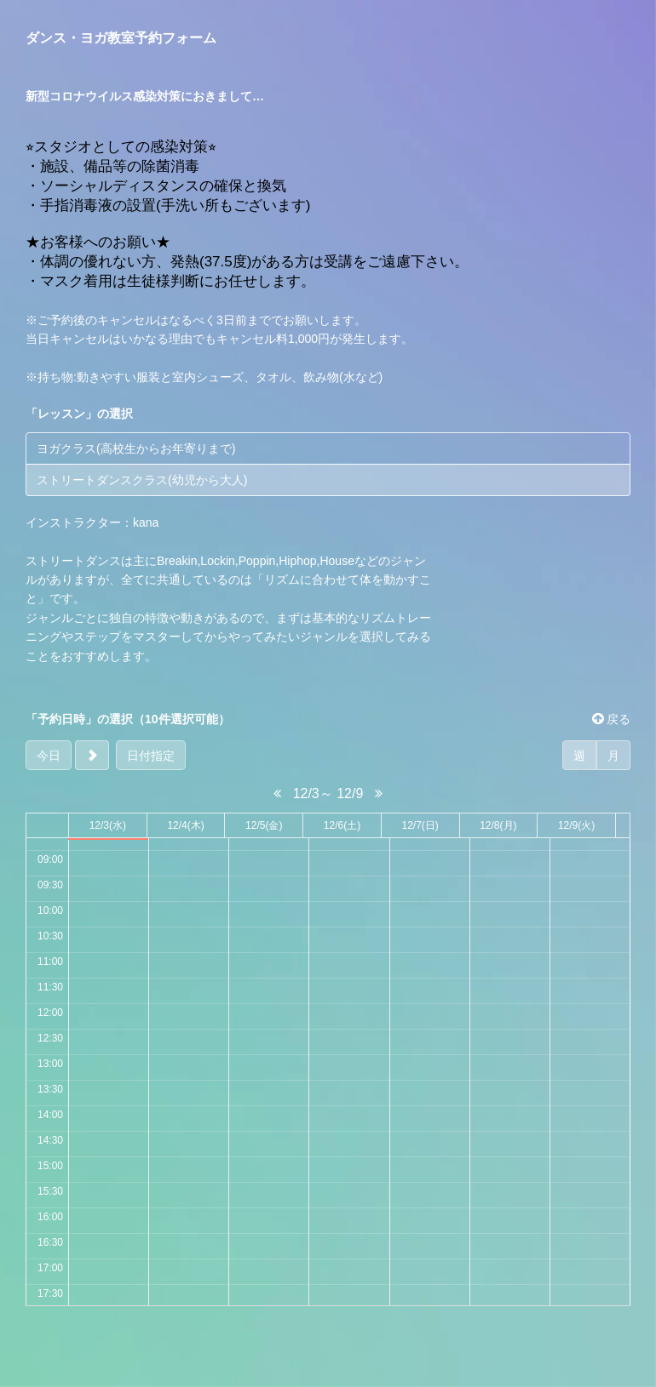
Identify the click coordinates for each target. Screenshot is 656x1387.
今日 (48, 755)
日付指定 (151, 755)
